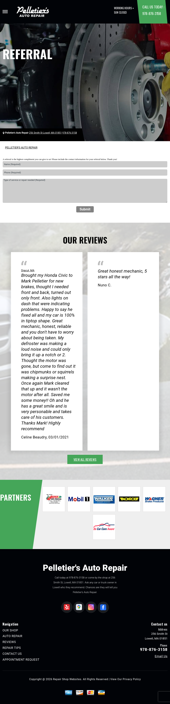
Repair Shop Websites (67, 679)
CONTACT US (12, 653)
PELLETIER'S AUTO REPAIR (21, 147)
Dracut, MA (27, 270)
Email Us (161, 656)
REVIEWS (9, 642)
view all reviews (85, 459)
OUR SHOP (10, 630)
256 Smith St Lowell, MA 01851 (45, 132)
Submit (85, 209)
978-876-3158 (151, 13)
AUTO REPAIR (12, 636)
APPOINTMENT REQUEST (21, 659)
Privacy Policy (132, 679)
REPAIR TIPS (12, 648)
